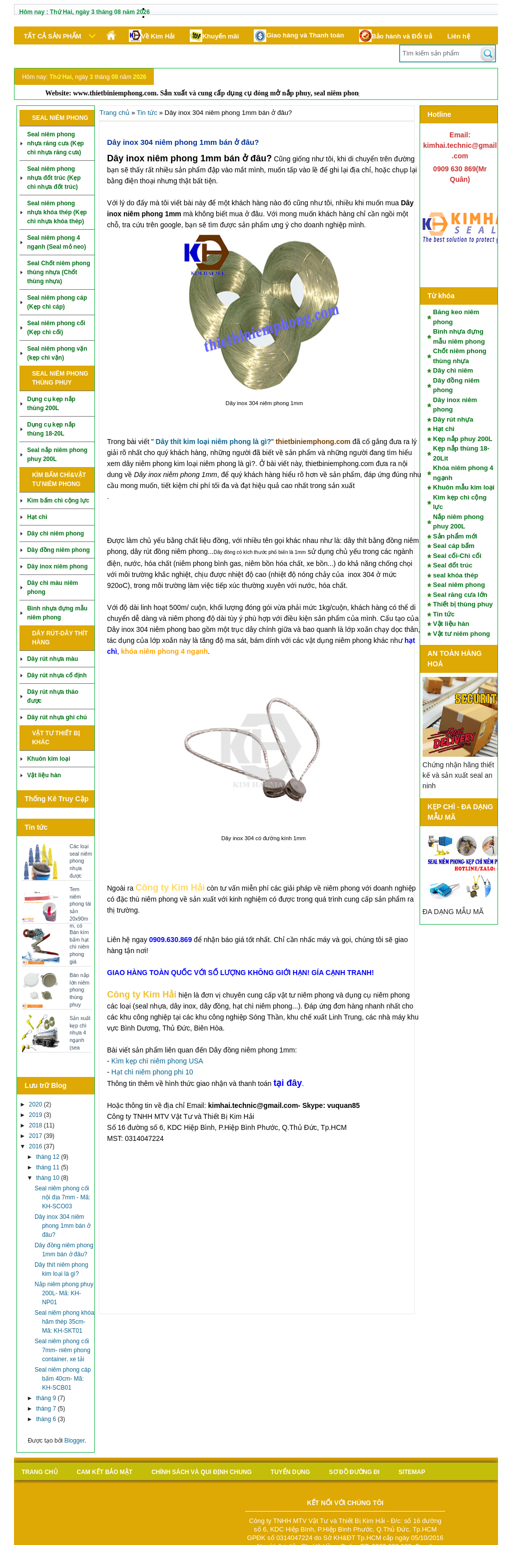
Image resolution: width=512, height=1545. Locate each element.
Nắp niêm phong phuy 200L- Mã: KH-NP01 (63, 1293)
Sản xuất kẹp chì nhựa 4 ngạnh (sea (79, 1032)
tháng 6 (46, 1419)
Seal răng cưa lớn (460, 594)
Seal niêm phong (459, 584)
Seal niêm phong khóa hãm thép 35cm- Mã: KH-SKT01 (64, 1321)
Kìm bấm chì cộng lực (58, 500)
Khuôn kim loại (48, 758)
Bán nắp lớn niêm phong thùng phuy (79, 990)
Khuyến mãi (214, 35)
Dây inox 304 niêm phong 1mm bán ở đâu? (62, 1225)
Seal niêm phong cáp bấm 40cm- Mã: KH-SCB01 (62, 1378)
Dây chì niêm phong (55, 533)
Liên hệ (458, 36)
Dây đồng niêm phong (58, 549)
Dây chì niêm (453, 370)
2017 (36, 1135)
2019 (36, 1114)
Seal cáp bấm (454, 545)
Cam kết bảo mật (105, 1472)
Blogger (74, 1440)
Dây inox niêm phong (57, 566)
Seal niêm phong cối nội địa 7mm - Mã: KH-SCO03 (62, 1197)
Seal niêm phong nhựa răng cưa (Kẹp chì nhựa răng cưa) (55, 143)
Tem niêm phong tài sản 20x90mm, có (80, 907)
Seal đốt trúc (453, 565)
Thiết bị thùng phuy (463, 604)
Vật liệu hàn (44, 775)
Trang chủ (114, 112)
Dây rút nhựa (453, 419)
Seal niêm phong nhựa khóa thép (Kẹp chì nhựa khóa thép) (57, 212)
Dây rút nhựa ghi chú (57, 717)
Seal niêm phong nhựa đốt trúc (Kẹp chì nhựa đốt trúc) (53, 177)
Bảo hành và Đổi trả (396, 35)
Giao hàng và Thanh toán (299, 35)
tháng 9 (46, 1398)
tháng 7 (46, 1408)
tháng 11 (48, 1167)
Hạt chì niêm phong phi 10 (152, 1072)
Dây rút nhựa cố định (56, 675)
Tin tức (444, 614)
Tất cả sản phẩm (52, 36)
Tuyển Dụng (290, 1472)
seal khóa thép (455, 575)
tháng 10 (48, 1177)
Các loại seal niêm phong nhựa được (80, 861)
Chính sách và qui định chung (201, 1472)
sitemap (412, 1472)
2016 (36, 1146)
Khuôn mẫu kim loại (464, 487)
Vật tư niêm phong (461, 633)
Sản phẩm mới (455, 536)
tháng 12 (48, 1156)
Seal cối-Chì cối (457, 555)
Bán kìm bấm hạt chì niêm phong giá (79, 947)
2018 (36, 1125)
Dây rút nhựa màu (52, 658)
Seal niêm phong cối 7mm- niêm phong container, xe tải (62, 1350)
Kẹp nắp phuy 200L (463, 439)
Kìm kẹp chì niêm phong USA (157, 1061)
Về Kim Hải (152, 35)
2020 (36, 1104)
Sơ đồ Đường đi (354, 1472)
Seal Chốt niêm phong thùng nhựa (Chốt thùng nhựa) (58, 272)
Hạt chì (37, 517)
